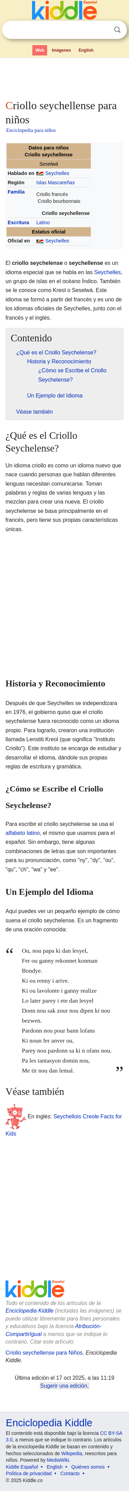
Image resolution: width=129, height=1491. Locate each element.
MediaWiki (58, 1460)
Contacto (70, 1473)
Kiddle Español (22, 1467)
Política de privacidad (29, 1473)
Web (39, 50)
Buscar (117, 30)
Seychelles (57, 173)
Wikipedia (71, 1453)
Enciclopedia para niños (31, 130)
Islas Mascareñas (55, 182)
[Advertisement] (64, 77)
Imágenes (61, 50)
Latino (43, 222)
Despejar (103, 30)
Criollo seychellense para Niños (44, 1353)
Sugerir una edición (63, 1386)
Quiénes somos (88, 1467)
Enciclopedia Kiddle (30, 1311)
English (86, 50)
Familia (16, 192)
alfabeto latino (23, 833)
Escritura (18, 222)
